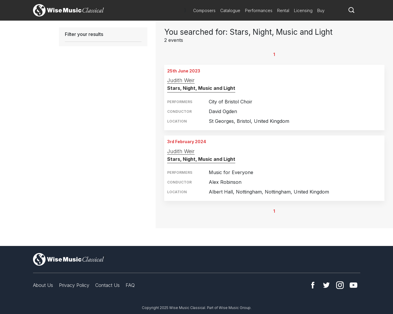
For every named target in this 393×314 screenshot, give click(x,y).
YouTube (353, 285)
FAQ (130, 285)
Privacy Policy (74, 285)
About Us (43, 285)
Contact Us (107, 285)
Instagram (340, 285)
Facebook (313, 285)
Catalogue (230, 10)
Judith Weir (181, 80)
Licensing (303, 10)
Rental (283, 10)
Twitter (326, 285)
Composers (204, 10)
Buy (321, 10)
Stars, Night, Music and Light (201, 88)
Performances (258, 10)
